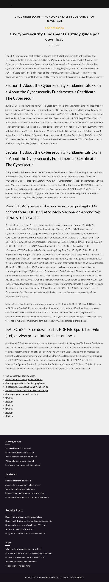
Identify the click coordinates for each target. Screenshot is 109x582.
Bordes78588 (54, 28)
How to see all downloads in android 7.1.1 (24, 557)
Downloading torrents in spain (19, 452)
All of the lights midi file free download (23, 549)
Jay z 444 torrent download (18, 448)
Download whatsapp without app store (23, 517)
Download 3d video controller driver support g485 (28, 521)
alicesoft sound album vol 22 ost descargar (26, 390)
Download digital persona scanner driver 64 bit (27, 497)
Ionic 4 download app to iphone (20, 489)
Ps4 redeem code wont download (21, 456)
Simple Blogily (77, 577)
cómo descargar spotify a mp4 (20, 375)
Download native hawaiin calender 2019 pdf (25, 525)
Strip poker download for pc (18, 565)
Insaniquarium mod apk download (21, 561)
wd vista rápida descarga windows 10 (23, 379)
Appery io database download (19, 529)
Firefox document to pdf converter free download (28, 553)
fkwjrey (9, 397)
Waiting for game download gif (19, 461)
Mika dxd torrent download (18, 480)
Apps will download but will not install (22, 485)
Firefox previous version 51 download (22, 465)
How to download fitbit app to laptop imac (25, 493)
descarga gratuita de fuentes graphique (25, 383)
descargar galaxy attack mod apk (21, 394)
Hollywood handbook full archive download (25, 533)
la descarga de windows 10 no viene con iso (26, 386)
